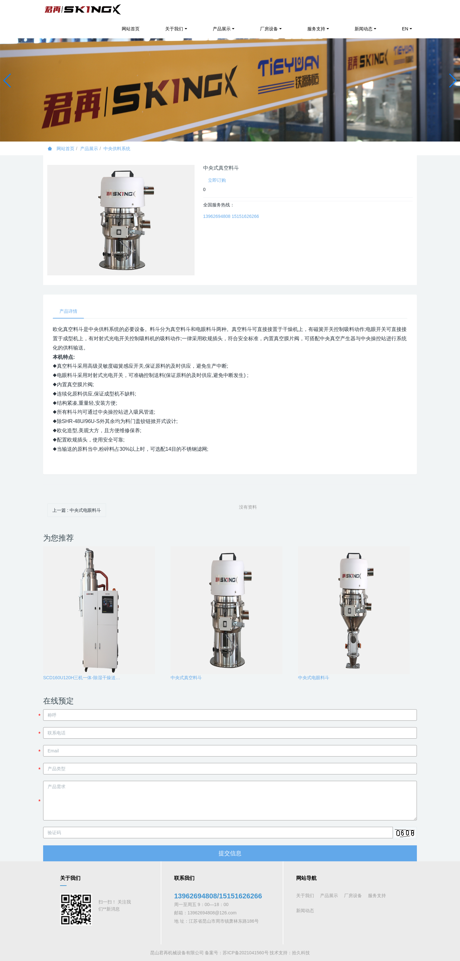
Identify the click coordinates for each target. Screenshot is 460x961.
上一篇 (76, 510)
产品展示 (89, 148)
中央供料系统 (116, 148)
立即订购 (217, 180)
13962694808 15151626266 (231, 216)
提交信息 (229, 853)
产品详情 (68, 311)
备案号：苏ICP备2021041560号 (236, 952)
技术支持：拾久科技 (290, 952)
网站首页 (131, 28)
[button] (7, 80)
